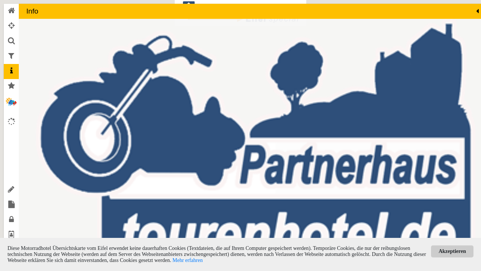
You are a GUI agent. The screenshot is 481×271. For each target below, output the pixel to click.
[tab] (11, 11)
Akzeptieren (452, 251)
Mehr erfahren (187, 260)
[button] (165, 138)
